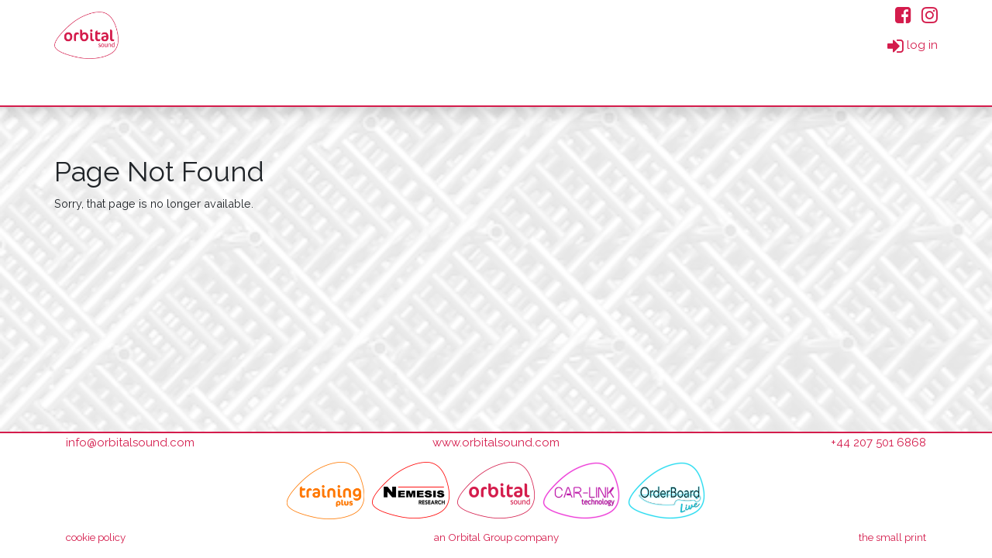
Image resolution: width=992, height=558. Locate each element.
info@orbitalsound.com (130, 443)
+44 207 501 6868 (878, 443)
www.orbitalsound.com (496, 443)
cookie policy (96, 537)
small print (892, 537)
